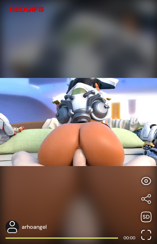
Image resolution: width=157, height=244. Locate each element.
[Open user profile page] (70, 227)
